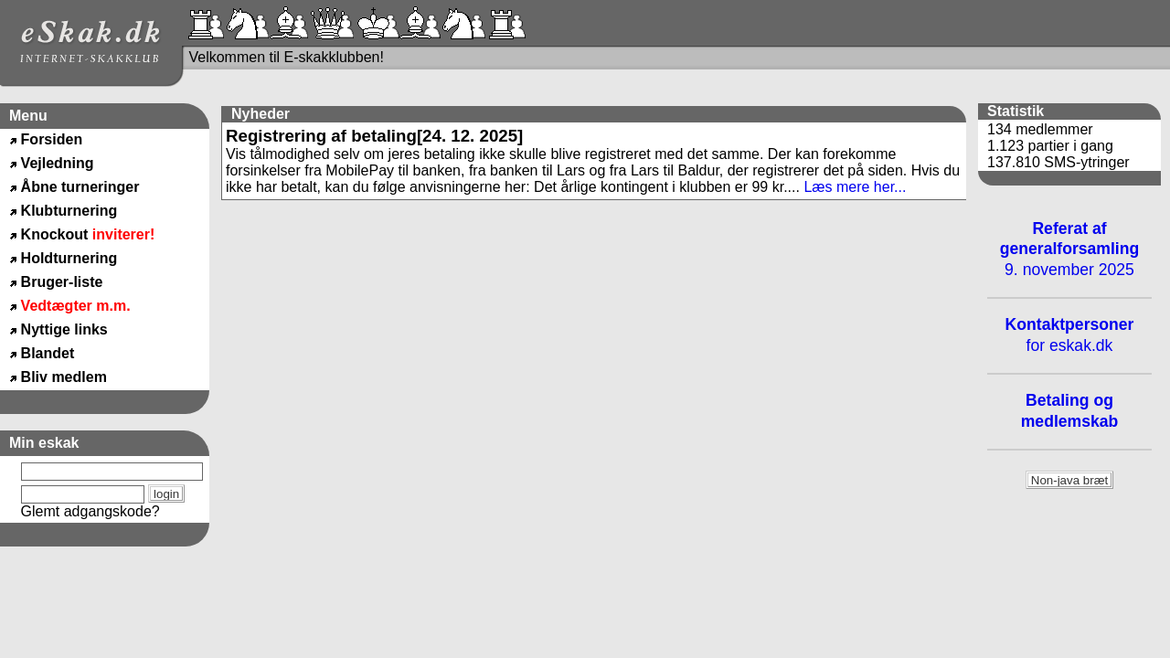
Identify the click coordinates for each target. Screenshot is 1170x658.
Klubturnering (69, 210)
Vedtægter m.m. (76, 305)
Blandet (48, 353)
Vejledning (57, 163)
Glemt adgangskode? (90, 511)
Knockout (88, 234)
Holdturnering (69, 258)
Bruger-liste (62, 282)
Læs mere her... (854, 187)
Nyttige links (64, 329)
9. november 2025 (1070, 249)
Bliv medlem (64, 377)
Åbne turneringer (80, 187)
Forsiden (52, 139)
